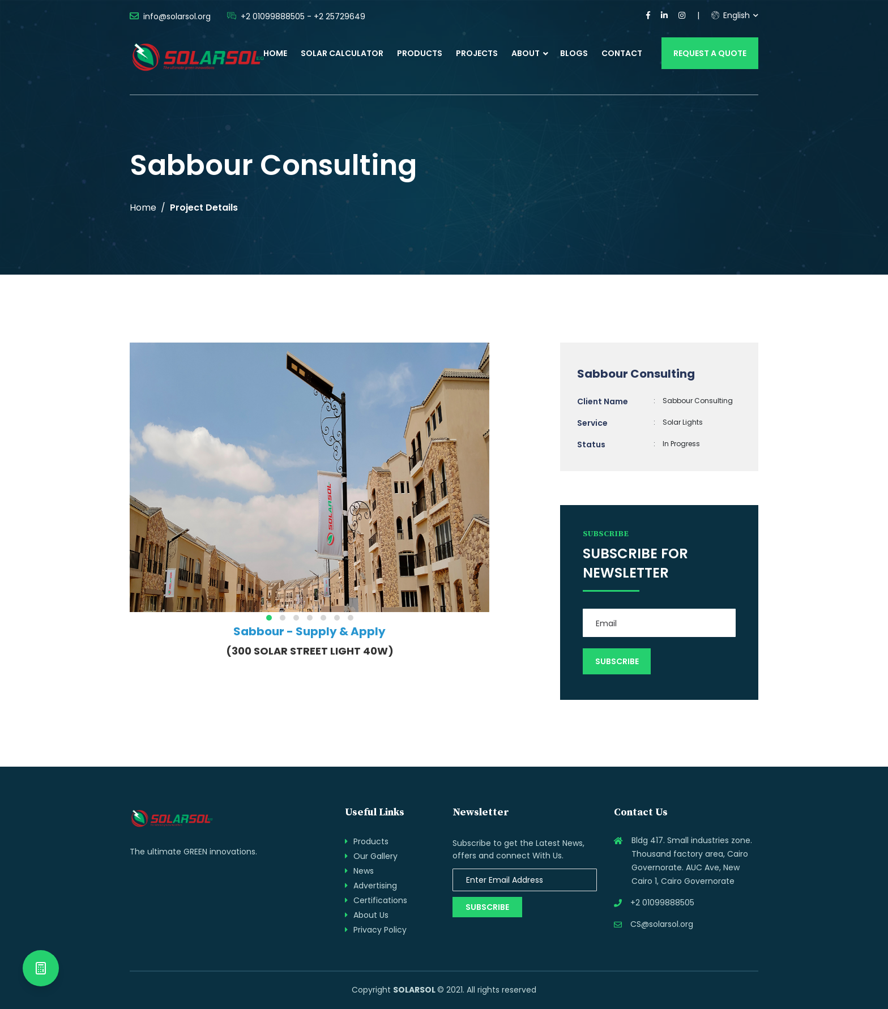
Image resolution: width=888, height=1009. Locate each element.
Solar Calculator (342, 53)
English (730, 15)
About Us (370, 915)
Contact (621, 53)
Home (275, 53)
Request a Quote (709, 53)
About (525, 53)
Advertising (375, 886)
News (363, 871)
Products (419, 53)
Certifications (380, 900)
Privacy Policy (380, 930)
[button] (269, 617)
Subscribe (487, 907)
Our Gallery (375, 856)
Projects (477, 53)
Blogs (574, 53)
